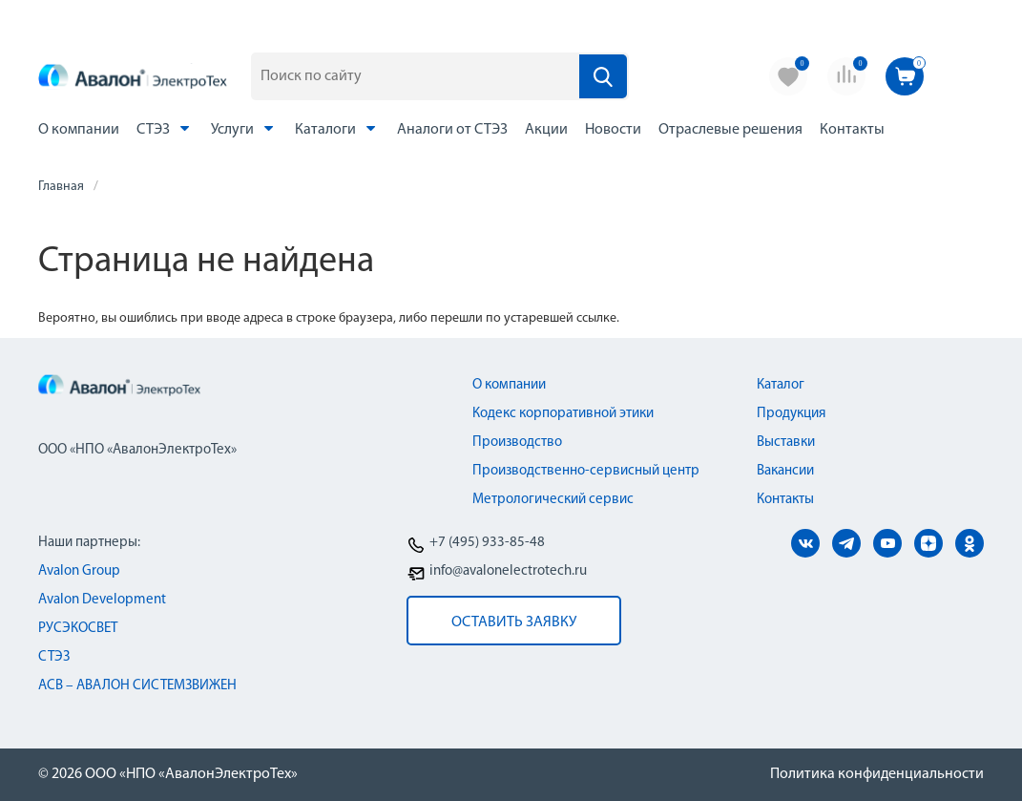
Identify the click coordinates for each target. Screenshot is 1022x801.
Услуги (244, 128)
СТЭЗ (165, 128)
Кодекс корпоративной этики (563, 414)
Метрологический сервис (553, 500)
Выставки (786, 442)
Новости (613, 129)
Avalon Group (79, 571)
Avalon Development (102, 600)
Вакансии (785, 471)
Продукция (791, 414)
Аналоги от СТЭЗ (452, 129)
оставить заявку (513, 622)
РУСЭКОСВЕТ (77, 629)
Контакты (852, 129)
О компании (78, 129)
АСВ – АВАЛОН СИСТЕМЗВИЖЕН (137, 686)
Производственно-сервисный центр (585, 471)
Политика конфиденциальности (877, 774)
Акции (546, 129)
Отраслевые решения (730, 129)
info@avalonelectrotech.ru (508, 571)
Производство (517, 442)
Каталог (780, 385)
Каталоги (337, 128)
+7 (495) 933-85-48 (487, 543)
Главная (61, 186)
